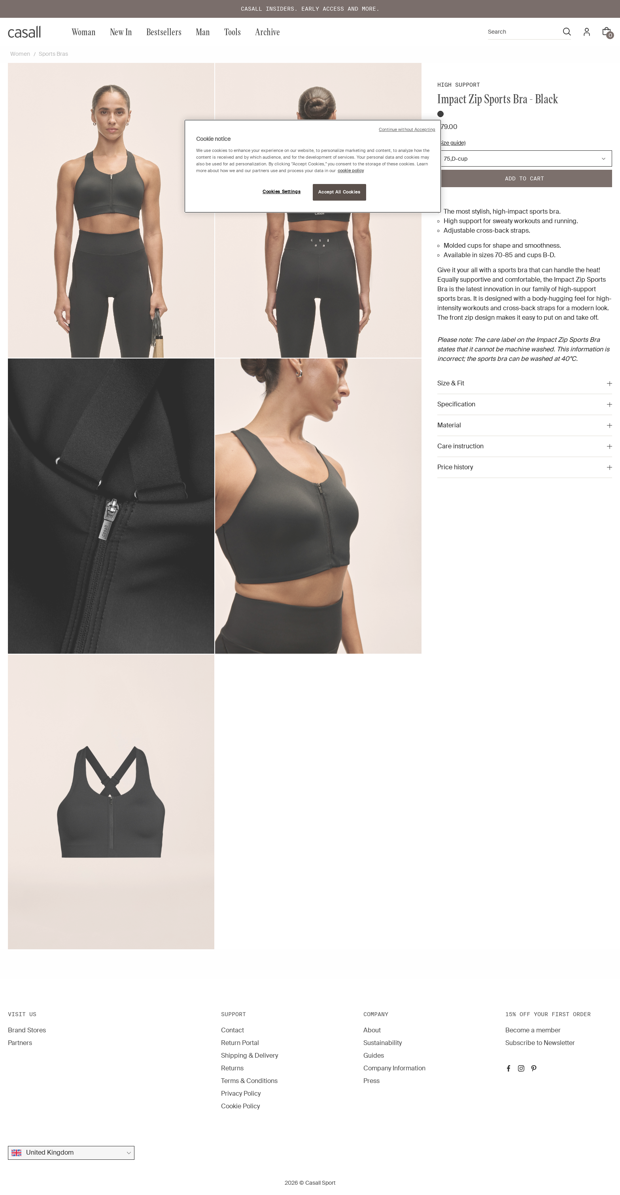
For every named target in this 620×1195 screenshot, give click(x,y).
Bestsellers (163, 31)
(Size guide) (451, 142)
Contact (232, 1030)
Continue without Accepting (407, 129)
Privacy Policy (241, 1093)
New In (121, 31)
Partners (20, 1043)
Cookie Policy (240, 1106)
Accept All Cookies (339, 192)
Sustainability (382, 1043)
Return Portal (240, 1043)
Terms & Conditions (249, 1081)
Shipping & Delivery (249, 1055)
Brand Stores (27, 1030)
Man (203, 31)
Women (20, 53)
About (372, 1030)
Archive (267, 31)
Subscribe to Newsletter (540, 1043)
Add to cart (524, 178)
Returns (232, 1068)
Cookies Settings (282, 192)
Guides (373, 1055)
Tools (232, 31)
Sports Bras (53, 53)
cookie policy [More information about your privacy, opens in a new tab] (351, 171)
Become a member (533, 1030)
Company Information (394, 1068)
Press (371, 1081)
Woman (84, 31)
